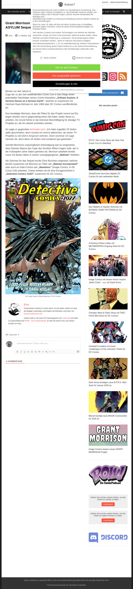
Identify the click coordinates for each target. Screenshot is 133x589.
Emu (11, 36)
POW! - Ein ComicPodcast (35, 321)
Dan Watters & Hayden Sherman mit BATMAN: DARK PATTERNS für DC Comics (105, 210)
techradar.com (37, 129)
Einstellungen (74, 49)
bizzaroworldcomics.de (33, 314)
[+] (53, 351)
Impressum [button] (80, 90)
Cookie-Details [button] (54, 90)
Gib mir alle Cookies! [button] (66, 67)
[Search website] (124, 11)
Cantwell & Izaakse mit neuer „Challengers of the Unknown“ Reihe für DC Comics (107, 348)
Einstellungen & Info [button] (66, 84)
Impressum (103, 2)
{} (50, 351)
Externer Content (82, 58)
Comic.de (66, 318)
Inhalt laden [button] (108, 503)
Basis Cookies (48, 58)
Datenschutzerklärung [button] (68, 90)
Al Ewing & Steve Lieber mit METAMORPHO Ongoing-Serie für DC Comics (106, 246)
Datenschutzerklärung (119, 2)
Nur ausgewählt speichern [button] (66, 75)
